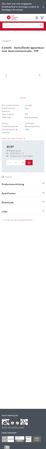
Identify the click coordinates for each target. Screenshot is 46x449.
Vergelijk (8, 177)
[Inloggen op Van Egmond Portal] (36, 17)
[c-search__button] (41, 25)
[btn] (43, 6)
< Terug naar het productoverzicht (17, 220)
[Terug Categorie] (23, 41)
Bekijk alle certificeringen (13, 427)
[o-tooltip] (16, 162)
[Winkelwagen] (42, 17)
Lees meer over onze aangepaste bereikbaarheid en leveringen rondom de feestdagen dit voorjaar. (20, 7)
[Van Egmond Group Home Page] (12, 17)
